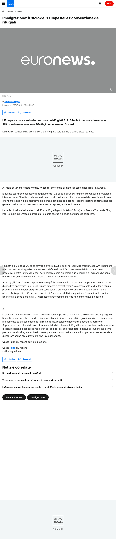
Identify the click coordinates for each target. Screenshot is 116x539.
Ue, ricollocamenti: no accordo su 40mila (22, 373)
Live (109, 3)
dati (13, 347)
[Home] (3, 11)
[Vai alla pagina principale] (10, 3)
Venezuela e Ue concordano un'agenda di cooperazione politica (33, 380)
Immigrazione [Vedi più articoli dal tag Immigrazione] (38, 397)
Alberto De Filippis (12, 101)
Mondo (19, 11)
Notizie (10, 11)
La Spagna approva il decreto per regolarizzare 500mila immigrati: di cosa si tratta (42, 387)
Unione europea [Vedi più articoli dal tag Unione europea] (14, 397)
